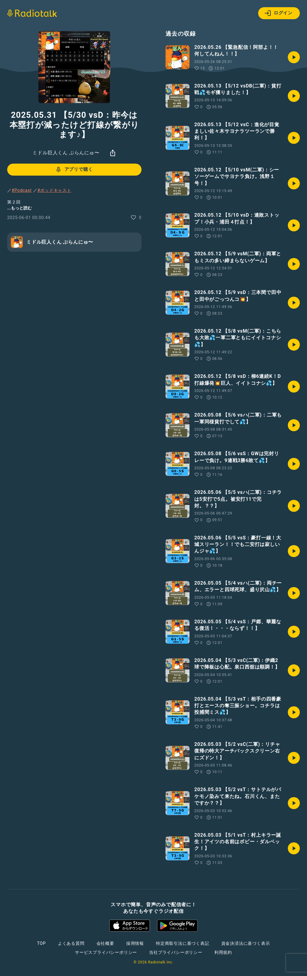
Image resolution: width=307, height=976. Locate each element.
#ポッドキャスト (54, 190)
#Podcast (22, 190)
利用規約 (223, 952)
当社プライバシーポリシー (175, 952)
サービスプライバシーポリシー (106, 952)
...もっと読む (19, 208)
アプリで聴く (74, 169)
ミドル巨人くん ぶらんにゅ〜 (65, 153)
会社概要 (105, 943)
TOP (41, 943)
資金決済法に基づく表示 (245, 943)
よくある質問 (71, 943)
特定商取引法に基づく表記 (182, 943)
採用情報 (135, 943)
